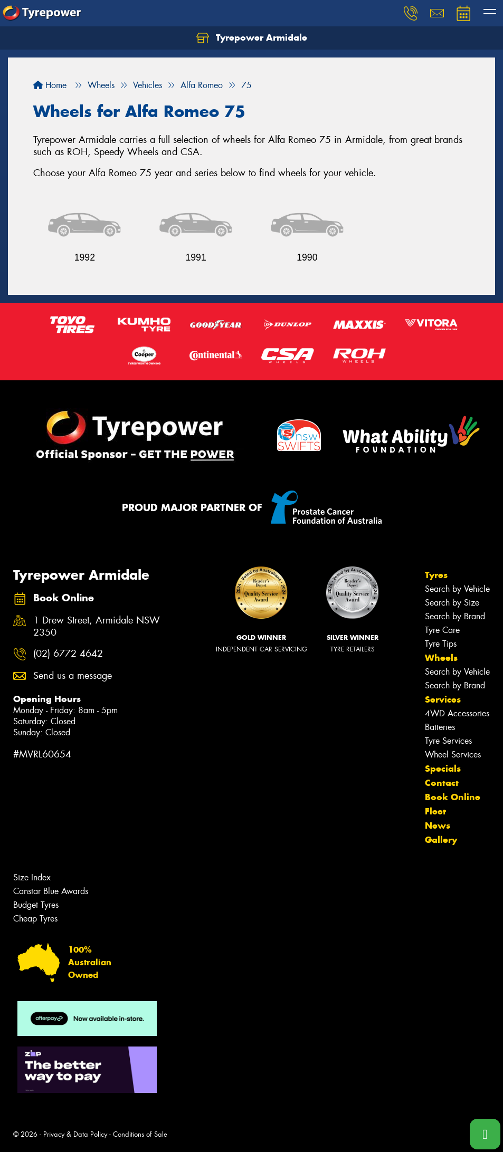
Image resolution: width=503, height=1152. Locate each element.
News (437, 825)
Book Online (452, 797)
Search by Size (452, 602)
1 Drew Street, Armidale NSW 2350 (96, 627)
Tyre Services (448, 740)
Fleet (435, 811)
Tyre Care (442, 630)
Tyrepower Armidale (251, 38)
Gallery (441, 840)
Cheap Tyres (35, 918)
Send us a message (72, 676)
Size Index (32, 877)
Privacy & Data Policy (75, 1134)
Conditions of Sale (140, 1134)
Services (443, 699)
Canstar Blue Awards (50, 891)
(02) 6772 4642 (68, 654)
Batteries (440, 727)
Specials (443, 768)
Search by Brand (455, 616)
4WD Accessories (457, 713)
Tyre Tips (441, 643)
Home (50, 85)
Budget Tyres (36, 904)
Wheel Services (453, 754)
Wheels (441, 658)
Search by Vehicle (457, 588)
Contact (442, 783)
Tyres (436, 575)
